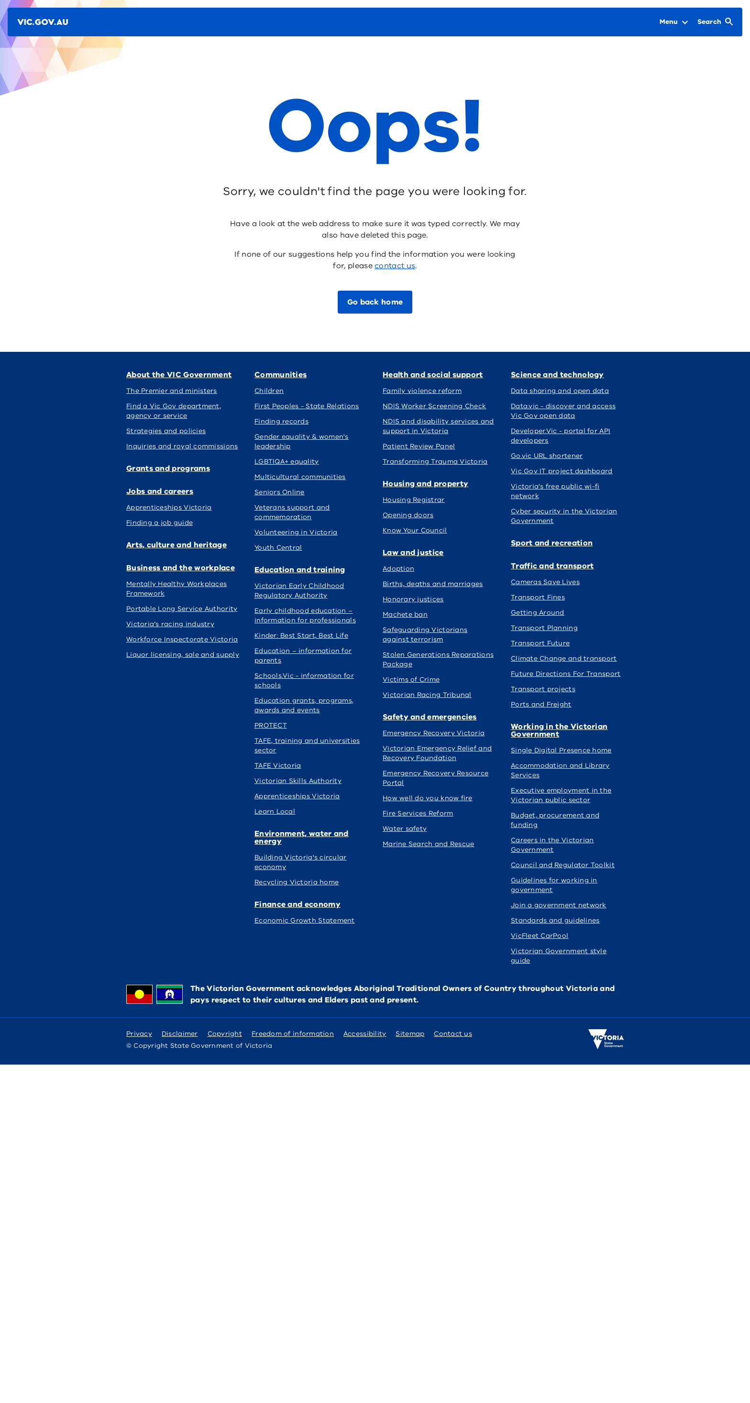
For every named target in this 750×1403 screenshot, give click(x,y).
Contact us (453, 1372)
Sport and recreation (423, 897)
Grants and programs (296, 375)
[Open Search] (715, 22)
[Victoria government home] (606, 1378)
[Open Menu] (674, 22)
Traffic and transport (552, 897)
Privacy (139, 1372)
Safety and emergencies (173, 897)
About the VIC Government (179, 375)
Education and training (428, 468)
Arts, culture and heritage (561, 375)
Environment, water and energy (558, 472)
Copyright (225, 1372)
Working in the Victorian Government (174, 1069)
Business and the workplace (180, 468)
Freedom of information (293, 1372)
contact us (395, 266)
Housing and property (425, 732)
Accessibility (364, 1372)
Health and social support (304, 732)
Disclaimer (180, 1372)
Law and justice (541, 732)
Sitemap (410, 1372)
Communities (280, 468)
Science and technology (301, 897)
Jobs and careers (416, 375)
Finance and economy (169, 732)
